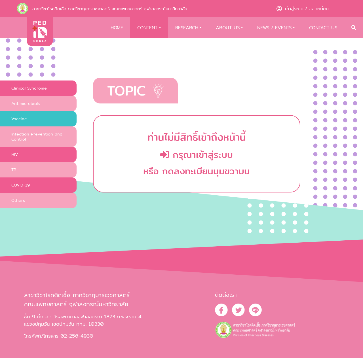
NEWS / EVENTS (274, 27)
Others (18, 200)
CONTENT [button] (147, 27)
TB (13, 169)
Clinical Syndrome (29, 88)
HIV (14, 154)
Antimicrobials (25, 103)
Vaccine (19, 118)
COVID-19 (20, 185)
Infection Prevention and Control (36, 136)
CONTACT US (323, 27)
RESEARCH (186, 27)
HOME (117, 27)
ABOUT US (228, 27)
